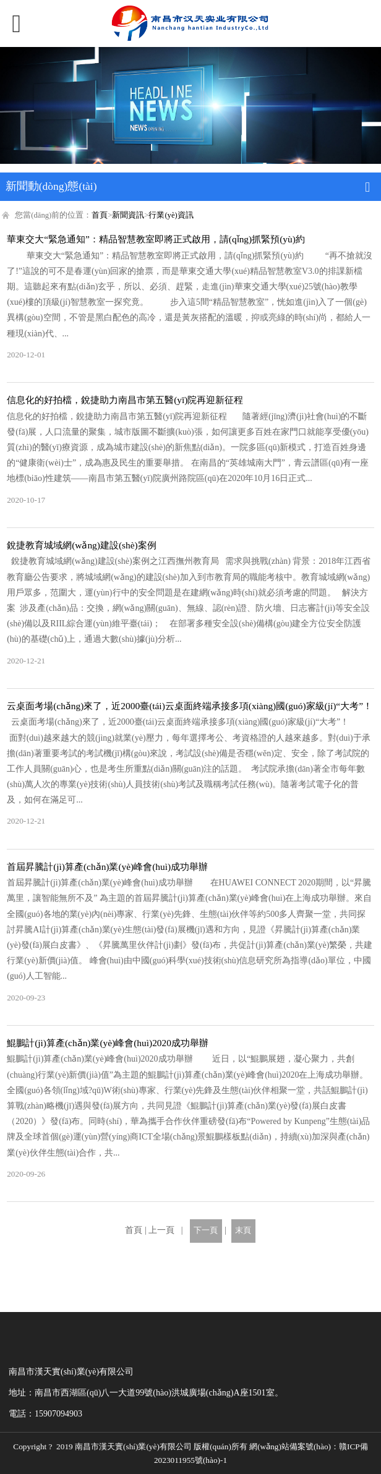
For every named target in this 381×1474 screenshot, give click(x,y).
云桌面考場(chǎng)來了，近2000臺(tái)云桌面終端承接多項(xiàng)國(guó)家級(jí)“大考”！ (189, 706)
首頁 (100, 215)
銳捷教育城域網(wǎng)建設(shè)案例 (81, 545)
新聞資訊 (128, 215)
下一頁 (206, 1230)
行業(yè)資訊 (170, 215)
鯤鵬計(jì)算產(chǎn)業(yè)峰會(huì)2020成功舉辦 (107, 1042)
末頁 (243, 1230)
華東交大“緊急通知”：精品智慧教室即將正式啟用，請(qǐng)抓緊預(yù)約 (156, 239)
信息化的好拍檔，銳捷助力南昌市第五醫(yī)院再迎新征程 (125, 399)
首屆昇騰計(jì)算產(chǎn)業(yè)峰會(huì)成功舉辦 (107, 866)
